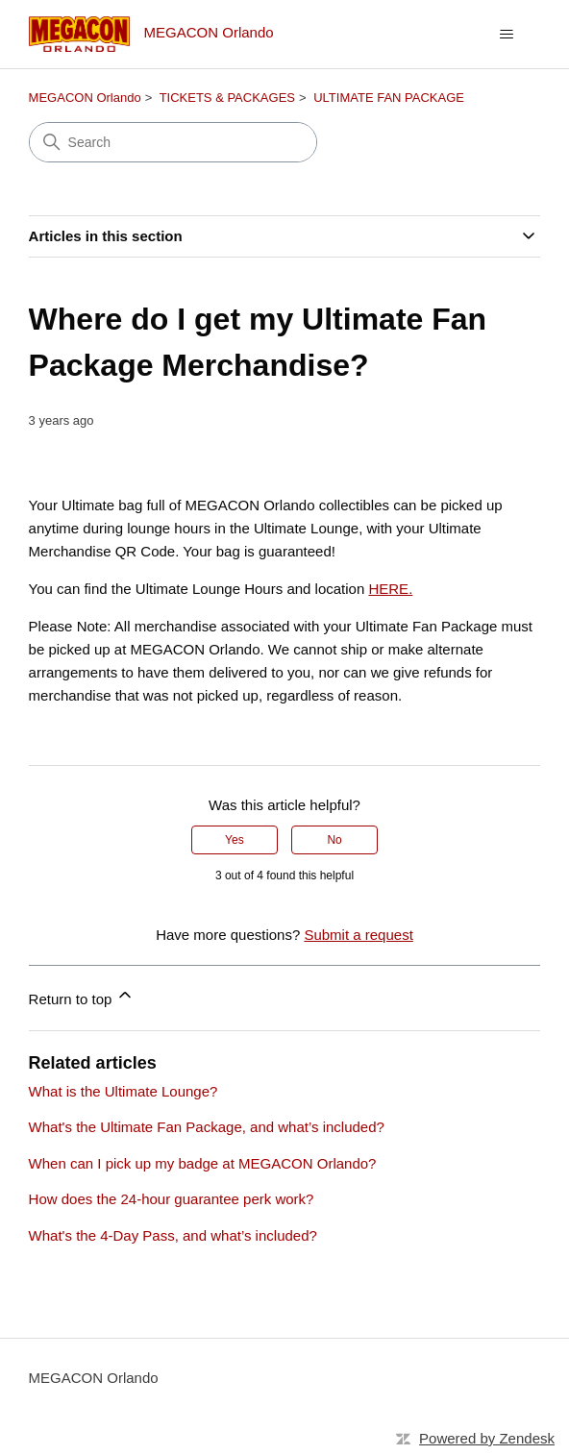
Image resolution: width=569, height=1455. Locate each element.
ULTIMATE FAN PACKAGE (388, 97)
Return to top (82, 996)
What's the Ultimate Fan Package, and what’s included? (206, 1127)
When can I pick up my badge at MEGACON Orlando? (203, 1163)
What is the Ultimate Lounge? (123, 1091)
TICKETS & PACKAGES (227, 97)
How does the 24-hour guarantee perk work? (171, 1199)
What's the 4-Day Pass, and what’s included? (173, 1235)
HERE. (390, 588)
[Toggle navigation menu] (506, 34)
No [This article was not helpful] (334, 840)
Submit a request (358, 934)
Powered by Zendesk (487, 1438)
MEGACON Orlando (85, 97)
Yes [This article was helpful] (234, 840)
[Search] (173, 142)
